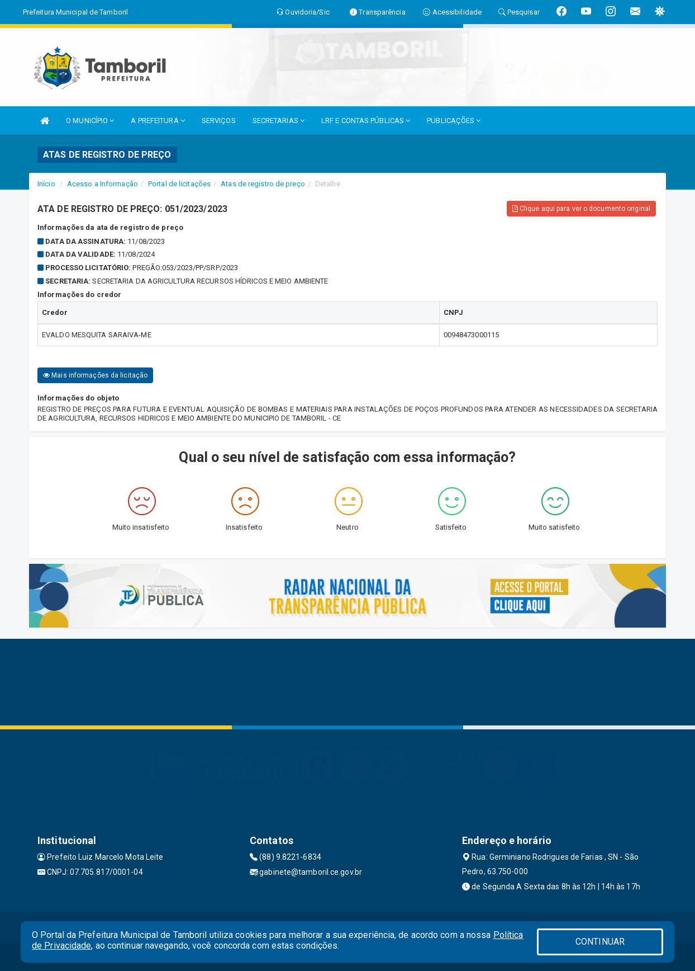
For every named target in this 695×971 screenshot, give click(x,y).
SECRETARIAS (278, 120)
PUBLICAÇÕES (453, 120)
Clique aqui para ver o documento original (581, 209)
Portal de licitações (179, 184)
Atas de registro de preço (263, 184)
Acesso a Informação (102, 184)
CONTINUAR (600, 941)
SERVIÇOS (219, 120)
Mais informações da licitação (95, 375)
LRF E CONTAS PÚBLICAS (365, 120)
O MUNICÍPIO (90, 120)
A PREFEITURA (157, 120)
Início (46, 184)
